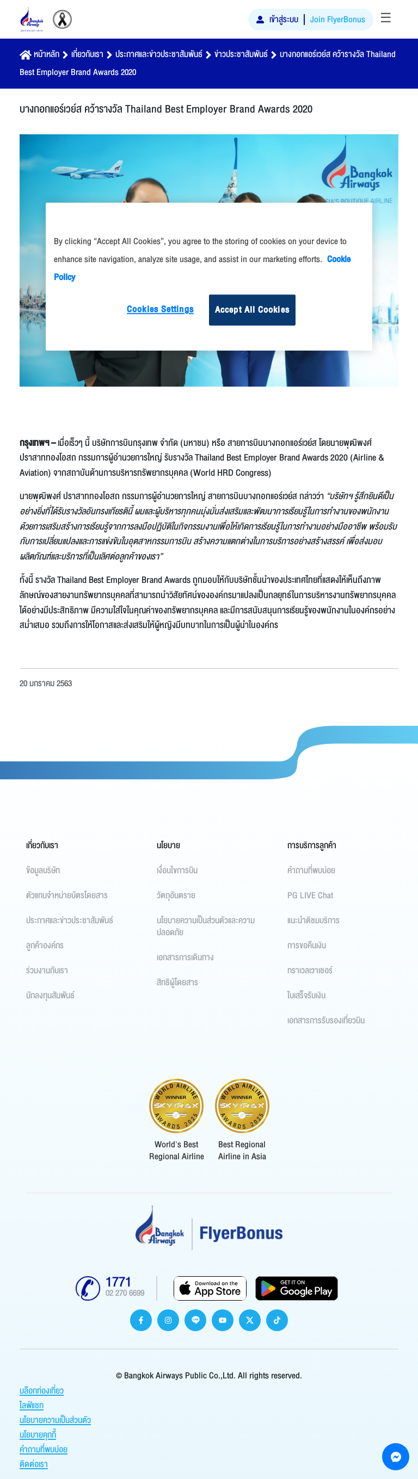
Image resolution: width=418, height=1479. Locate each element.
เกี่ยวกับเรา (87, 54)
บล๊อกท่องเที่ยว (42, 1391)
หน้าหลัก (46, 54)
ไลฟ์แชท (32, 1406)
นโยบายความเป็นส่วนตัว (55, 1420)
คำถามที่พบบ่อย (43, 1450)
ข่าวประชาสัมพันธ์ (241, 54)
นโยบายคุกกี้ (38, 1435)
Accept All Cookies (252, 310)
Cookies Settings (160, 309)
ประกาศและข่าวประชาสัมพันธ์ (158, 54)
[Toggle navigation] (385, 19)
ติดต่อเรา (34, 1464)
